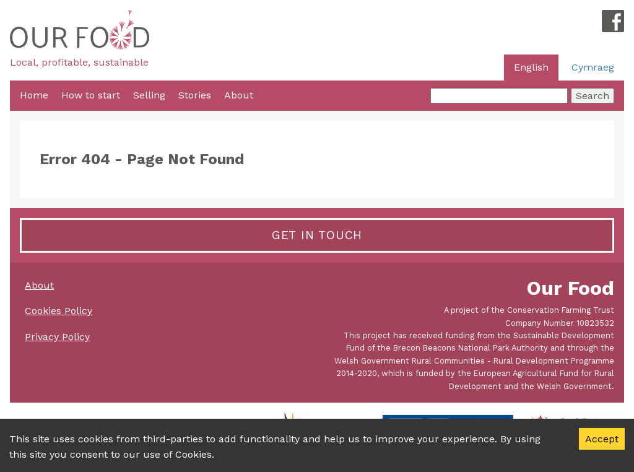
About (238, 95)
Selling (149, 95)
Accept (602, 439)
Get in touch (317, 235)
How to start (90, 95)
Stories (194, 95)
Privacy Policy (57, 337)
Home (34, 95)
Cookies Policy (58, 311)
